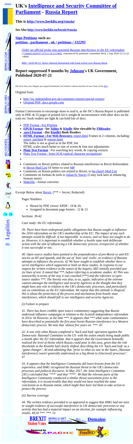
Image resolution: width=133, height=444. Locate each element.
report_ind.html (33, 139)
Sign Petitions (26, 38)
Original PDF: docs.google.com (43, 102)
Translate (7, 4)
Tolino (54, 128)
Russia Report (61, 12)
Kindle (67, 128)
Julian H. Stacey (76, 174)
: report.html (55, 136)
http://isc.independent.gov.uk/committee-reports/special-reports (63, 99)
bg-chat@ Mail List (104, 171)
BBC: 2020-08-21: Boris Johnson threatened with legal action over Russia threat (64, 62)
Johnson (77, 71)
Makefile (29, 182)
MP (72, 167)
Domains (97, 419)
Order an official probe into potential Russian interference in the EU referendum (73, 50)
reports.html (55, 139)
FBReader (104, 128)
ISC (105, 86)
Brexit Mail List (37, 167)
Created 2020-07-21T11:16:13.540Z (42, 53)
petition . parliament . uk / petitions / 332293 (50, 42)
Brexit (47, 192)
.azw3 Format (32, 132)
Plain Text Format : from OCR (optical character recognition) (62, 153)
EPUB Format (33, 128)
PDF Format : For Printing (40, 125)
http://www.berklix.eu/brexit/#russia (52, 29)
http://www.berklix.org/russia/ (51, 21)
